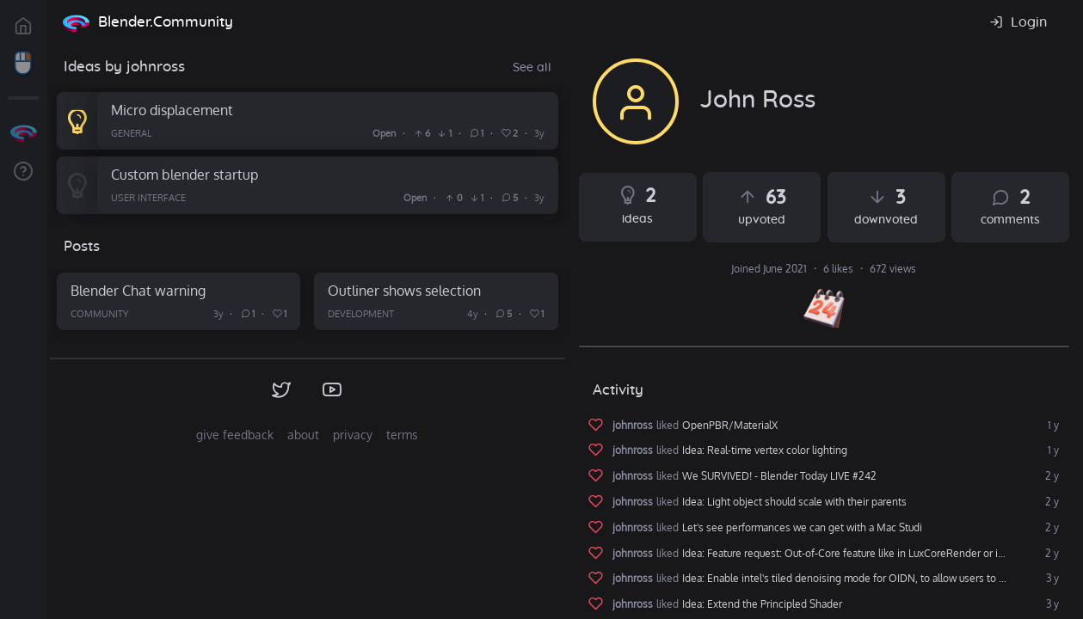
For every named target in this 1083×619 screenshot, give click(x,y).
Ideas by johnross (124, 66)
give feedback (235, 434)
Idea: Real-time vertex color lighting (764, 450)
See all (532, 68)
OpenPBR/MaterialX (730, 426)
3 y (1051, 579)
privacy (352, 434)
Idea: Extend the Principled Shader (762, 604)
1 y (1052, 426)
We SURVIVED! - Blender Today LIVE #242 (779, 476)
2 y (1051, 476)
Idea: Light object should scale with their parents (794, 502)
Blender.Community (165, 22)
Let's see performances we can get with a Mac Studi (802, 528)
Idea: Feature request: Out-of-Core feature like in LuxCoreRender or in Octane (861, 554)
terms (402, 434)
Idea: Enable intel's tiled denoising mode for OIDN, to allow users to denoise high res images (872, 579)
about (303, 434)
